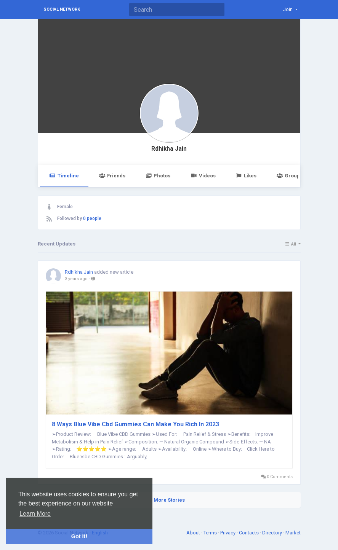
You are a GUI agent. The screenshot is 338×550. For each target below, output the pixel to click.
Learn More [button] (35, 513)
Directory (272, 533)
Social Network (61, 9)
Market (293, 533)
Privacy (228, 533)
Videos (203, 176)
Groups (290, 176)
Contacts (249, 533)
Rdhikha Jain (169, 148)
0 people (92, 218)
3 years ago (76, 278)
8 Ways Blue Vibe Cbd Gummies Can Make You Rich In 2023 (135, 424)
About (193, 533)
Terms (210, 533)
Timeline (64, 176)
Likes (246, 176)
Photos (158, 176)
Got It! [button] (79, 536)
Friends (112, 176)
